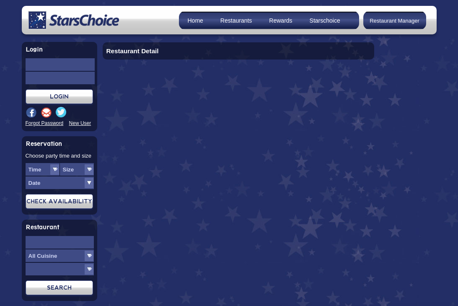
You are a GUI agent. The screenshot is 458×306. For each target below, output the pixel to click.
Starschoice (325, 20)
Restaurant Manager (394, 21)
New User (80, 123)
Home (195, 20)
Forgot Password (45, 123)
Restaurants (236, 20)
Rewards (280, 20)
